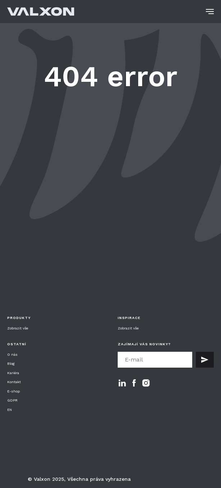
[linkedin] (122, 382)
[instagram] (145, 382)
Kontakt (14, 382)
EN (9, 410)
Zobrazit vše (17, 328)
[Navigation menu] (210, 11)
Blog (11, 363)
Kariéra (13, 373)
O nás (12, 354)
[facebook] (134, 382)
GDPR (12, 400)
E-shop (13, 391)
